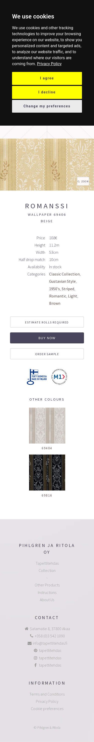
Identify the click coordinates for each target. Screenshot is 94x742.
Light (72, 295)
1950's (54, 288)
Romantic (57, 295)
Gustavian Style (62, 281)
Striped (68, 288)
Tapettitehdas (47, 563)
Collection (47, 570)
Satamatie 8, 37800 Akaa (50, 628)
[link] (49, 63)
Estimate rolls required (47, 322)
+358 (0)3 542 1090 (50, 635)
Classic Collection (64, 273)
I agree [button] (47, 78)
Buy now (46, 338)
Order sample (47, 354)
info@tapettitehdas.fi (50, 643)
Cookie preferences (47, 708)
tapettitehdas (50, 650)
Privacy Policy (49, 63)
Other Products (47, 584)
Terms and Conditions (47, 694)
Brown (54, 303)
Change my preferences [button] (47, 106)
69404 (47, 448)
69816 (47, 495)
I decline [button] (47, 92)
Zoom (85, 181)
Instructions (47, 592)
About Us (47, 599)
